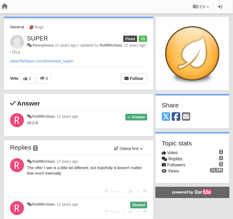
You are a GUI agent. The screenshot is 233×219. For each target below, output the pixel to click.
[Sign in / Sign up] (219, 7)
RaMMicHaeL (111, 45)
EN (201, 6)
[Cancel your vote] (137, 191)
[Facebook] (176, 117)
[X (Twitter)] (166, 117)
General (17, 27)
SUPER (37, 38)
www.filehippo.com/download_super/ (42, 61)
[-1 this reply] (145, 191)
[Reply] (112, 191)
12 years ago (67, 116)
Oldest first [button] (128, 148)
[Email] (186, 117)
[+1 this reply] (130, 191)
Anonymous (43, 45)
